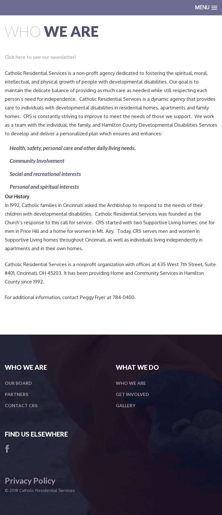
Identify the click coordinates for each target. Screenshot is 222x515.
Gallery (125, 405)
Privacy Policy (30, 480)
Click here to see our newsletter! (40, 57)
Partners (16, 394)
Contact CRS (21, 405)
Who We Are (131, 383)
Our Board (18, 383)
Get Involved (132, 394)
